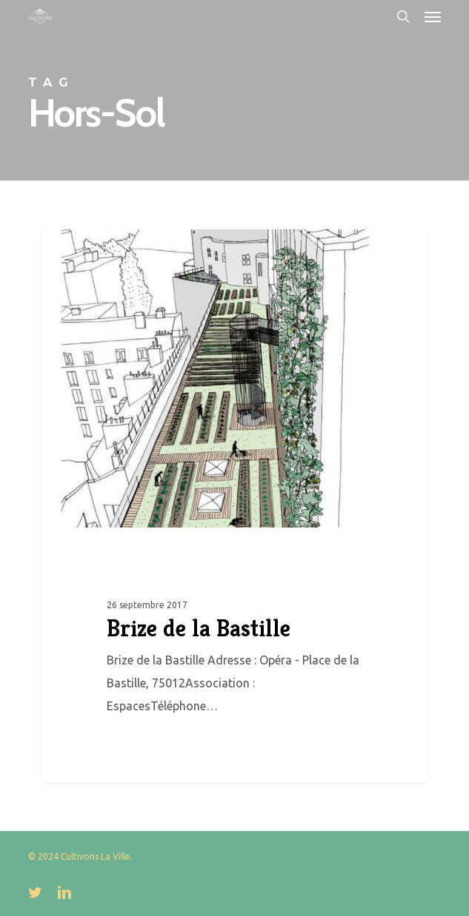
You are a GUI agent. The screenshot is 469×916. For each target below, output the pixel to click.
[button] (433, 16)
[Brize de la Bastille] (234, 506)
